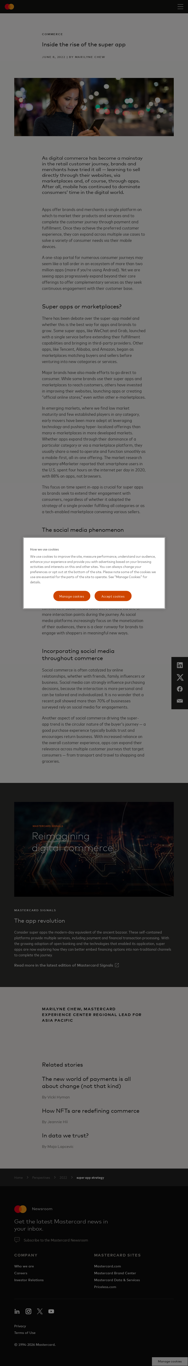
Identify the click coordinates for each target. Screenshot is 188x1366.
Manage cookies (71, 596)
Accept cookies (113, 596)
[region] (94, 573)
